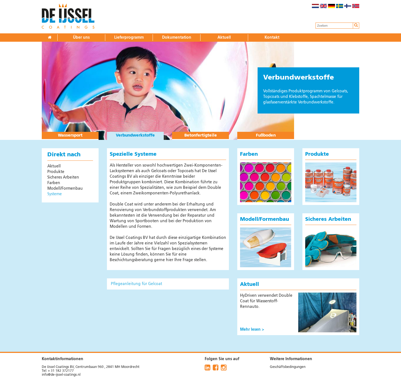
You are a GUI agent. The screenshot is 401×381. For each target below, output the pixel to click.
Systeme (54, 194)
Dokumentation (176, 37)
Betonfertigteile (200, 135)
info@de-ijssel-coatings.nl (61, 375)
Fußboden (266, 135)
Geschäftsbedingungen (287, 367)
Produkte (55, 172)
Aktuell (224, 37)
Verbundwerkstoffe (135, 135)
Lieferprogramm (129, 37)
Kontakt (272, 37)
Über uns (81, 37)
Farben (53, 183)
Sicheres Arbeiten (63, 177)
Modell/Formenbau (65, 188)
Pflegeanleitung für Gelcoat (136, 284)
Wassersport (70, 135)
